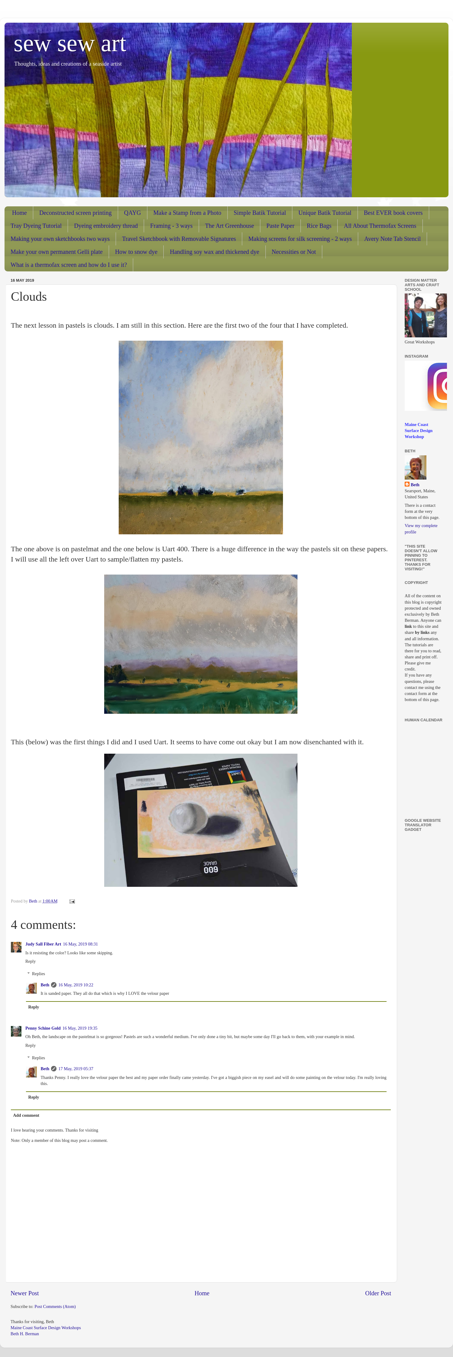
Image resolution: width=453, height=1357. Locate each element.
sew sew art (70, 43)
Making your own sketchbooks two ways (60, 238)
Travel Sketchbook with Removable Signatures (179, 238)
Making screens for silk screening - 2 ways (300, 238)
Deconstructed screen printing (75, 212)
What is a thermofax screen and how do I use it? (69, 264)
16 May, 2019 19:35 (80, 1028)
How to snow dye (136, 251)
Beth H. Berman (25, 1333)
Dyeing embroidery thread (106, 225)
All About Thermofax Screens (380, 225)
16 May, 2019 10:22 (75, 984)
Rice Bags (319, 225)
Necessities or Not (294, 251)
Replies (38, 973)
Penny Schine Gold (43, 1028)
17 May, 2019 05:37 (75, 1068)
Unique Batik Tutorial (325, 212)
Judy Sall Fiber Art (43, 944)
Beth (44, 984)
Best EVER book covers (393, 212)
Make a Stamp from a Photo (187, 212)
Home (19, 212)
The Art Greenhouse (229, 225)
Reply (30, 961)
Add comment (26, 1115)
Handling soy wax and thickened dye (214, 251)
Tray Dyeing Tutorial (36, 225)
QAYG (132, 212)
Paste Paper (280, 225)
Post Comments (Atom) (55, 1306)
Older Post (378, 1293)
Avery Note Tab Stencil (392, 238)
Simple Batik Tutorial (260, 212)
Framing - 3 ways (171, 225)
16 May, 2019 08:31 (80, 944)
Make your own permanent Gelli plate (57, 251)
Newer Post (25, 1293)
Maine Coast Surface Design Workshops (46, 1327)
